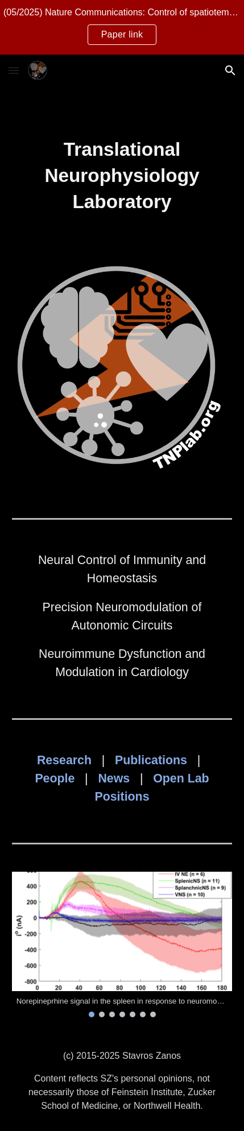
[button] (13, 70)
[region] (122, 27)
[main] (122, 175)
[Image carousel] (122, 944)
